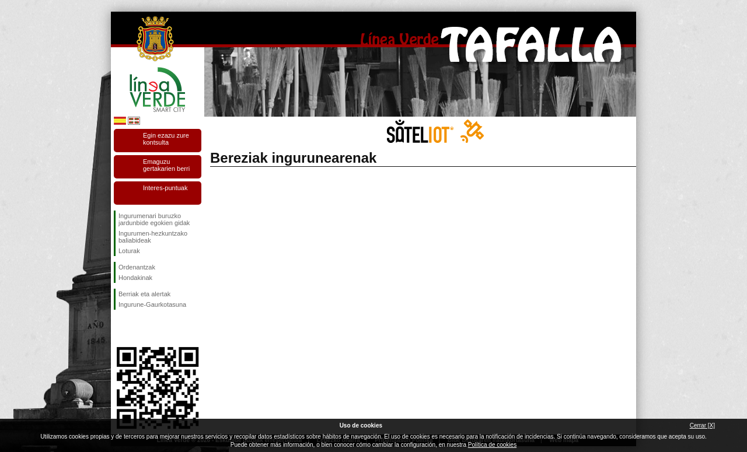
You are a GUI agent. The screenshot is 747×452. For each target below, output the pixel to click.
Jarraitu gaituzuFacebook (121, 328)
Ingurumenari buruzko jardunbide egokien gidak (154, 219)
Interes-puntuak (165, 187)
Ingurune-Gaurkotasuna (152, 304)
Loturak (129, 250)
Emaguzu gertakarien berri (166, 165)
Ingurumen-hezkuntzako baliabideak (152, 237)
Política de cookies (492, 445)
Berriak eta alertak (144, 293)
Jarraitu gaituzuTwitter (140, 328)
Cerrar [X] (702, 425)
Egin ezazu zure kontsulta (166, 139)
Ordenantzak (136, 267)
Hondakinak (135, 277)
